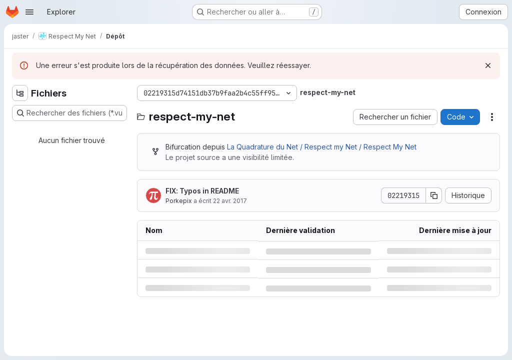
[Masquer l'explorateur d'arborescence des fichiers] (20, 93)
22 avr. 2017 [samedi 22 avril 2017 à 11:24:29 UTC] (230, 200)
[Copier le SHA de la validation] (434, 196)
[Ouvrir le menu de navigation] (30, 12)
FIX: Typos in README (202, 190)
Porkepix (179, 200)
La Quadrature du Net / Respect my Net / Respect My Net (321, 146)
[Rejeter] (488, 66)
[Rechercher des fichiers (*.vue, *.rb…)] (69, 113)
